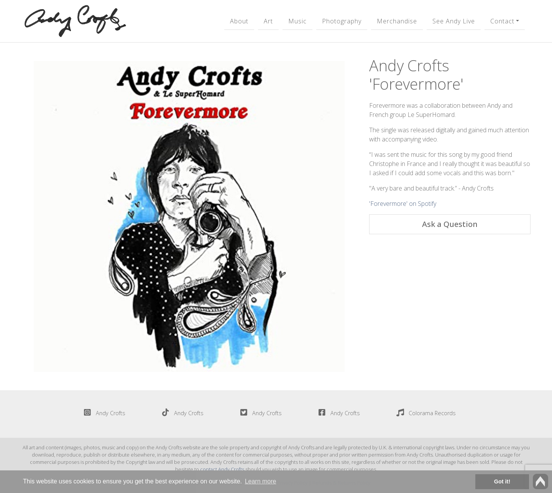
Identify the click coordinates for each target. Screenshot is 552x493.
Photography (341, 21)
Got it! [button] (502, 481)
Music (297, 21)
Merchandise (397, 21)
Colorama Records (424, 413)
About (239, 21)
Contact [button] (502, 21)
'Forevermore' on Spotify (402, 203)
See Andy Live (453, 21)
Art (268, 21)
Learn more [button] (260, 481)
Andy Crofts (102, 413)
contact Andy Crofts (222, 469)
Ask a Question (450, 224)
